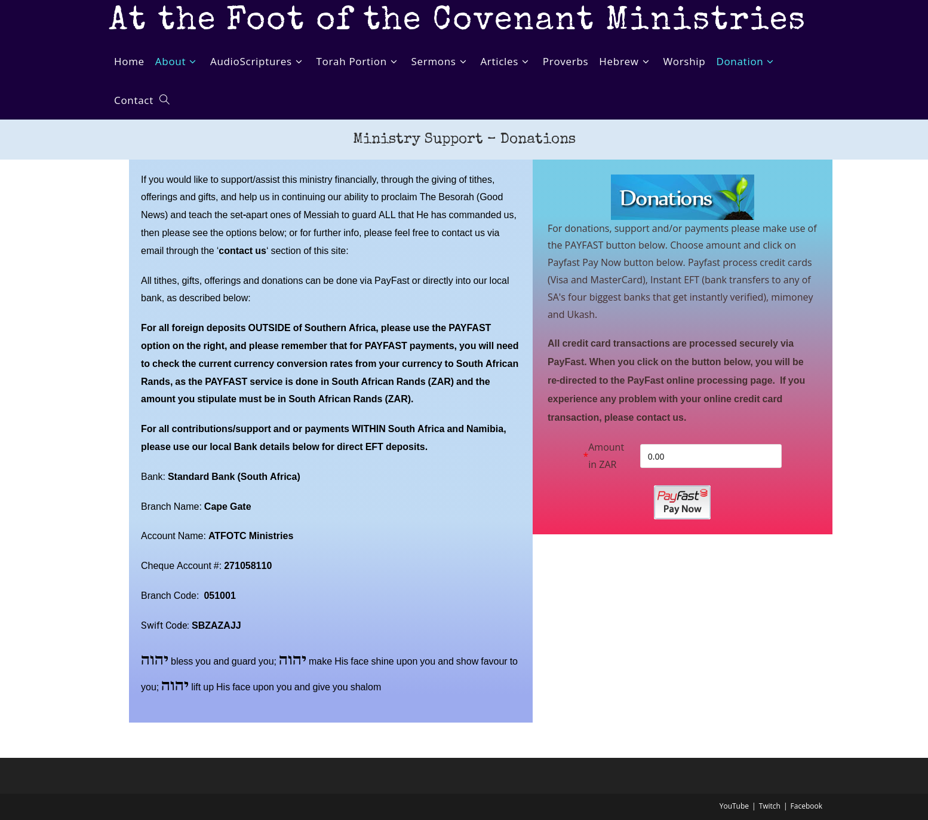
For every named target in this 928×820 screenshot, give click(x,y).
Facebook (806, 806)
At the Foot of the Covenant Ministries (459, 22)
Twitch (769, 806)
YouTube (734, 806)
